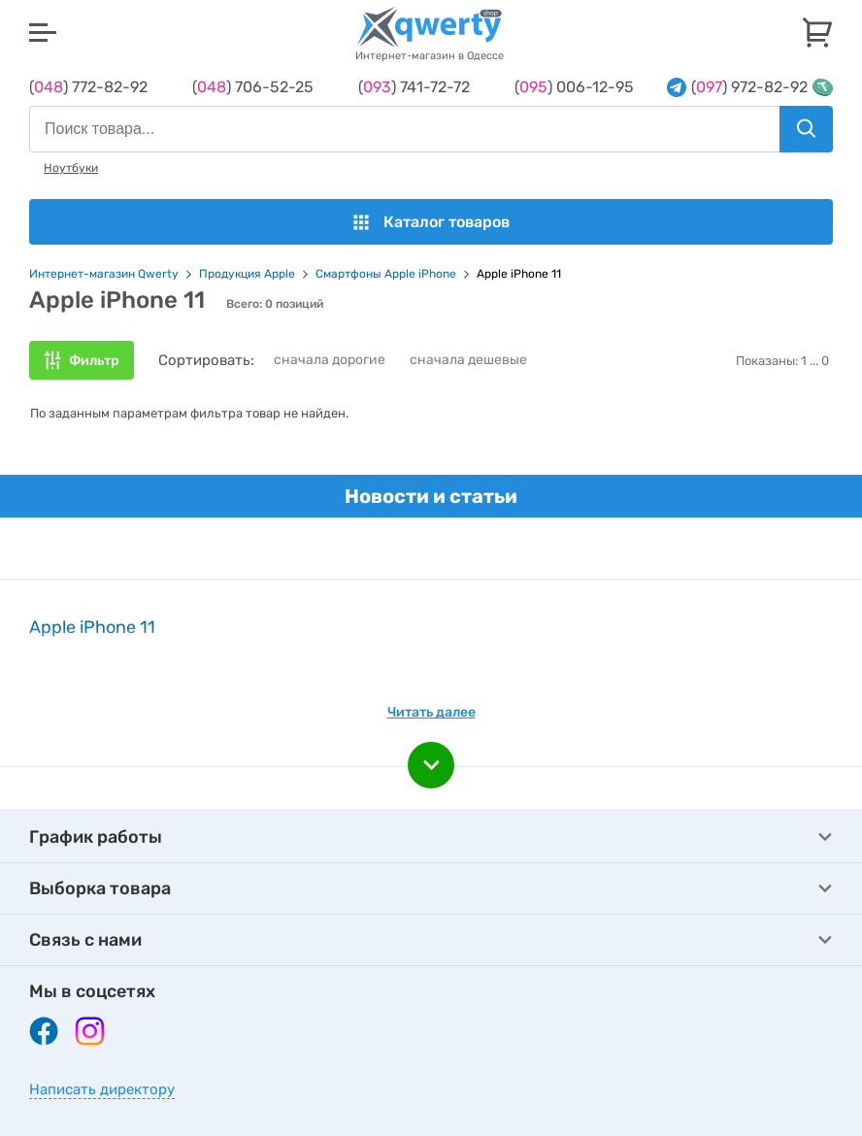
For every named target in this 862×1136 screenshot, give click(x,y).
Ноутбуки (71, 168)
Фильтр (94, 360)
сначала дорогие (329, 359)
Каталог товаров (431, 222)
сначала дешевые (468, 359)
